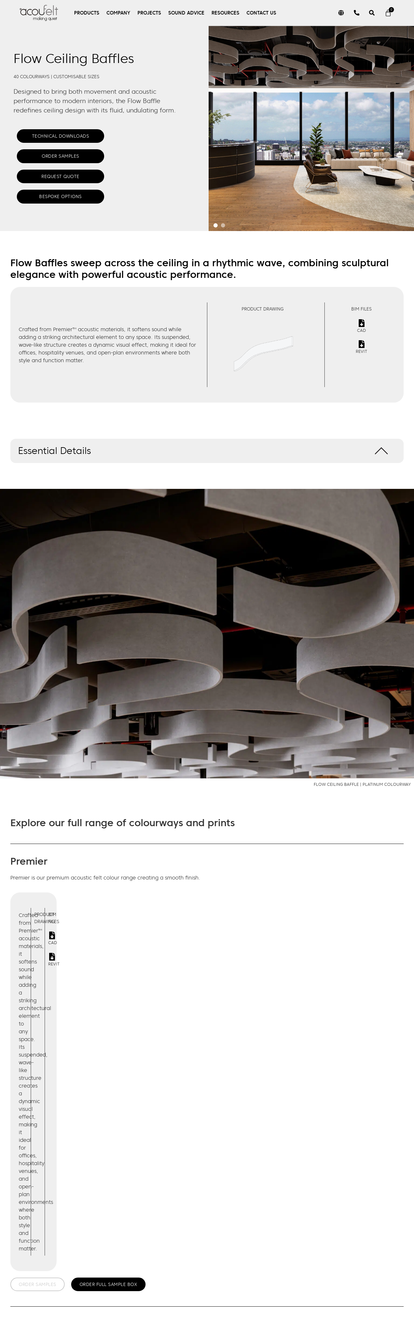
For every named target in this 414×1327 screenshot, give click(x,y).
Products (86, 13)
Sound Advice (186, 13)
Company (118, 13)
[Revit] (361, 344)
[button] (207, 451)
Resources (225, 13)
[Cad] (361, 323)
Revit (361, 351)
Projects (149, 13)
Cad (361, 330)
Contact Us (261, 13)
